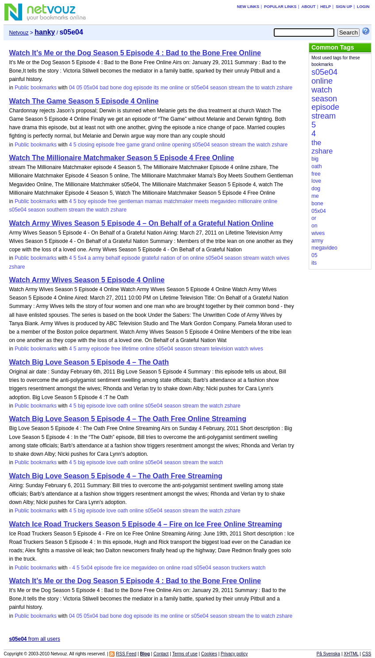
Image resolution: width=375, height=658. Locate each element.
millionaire (250, 201)
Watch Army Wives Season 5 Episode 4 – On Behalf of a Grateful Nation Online (141, 223)
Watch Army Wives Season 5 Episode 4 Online (87, 280)
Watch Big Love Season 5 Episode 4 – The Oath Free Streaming (115, 476)
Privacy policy (234, 653)
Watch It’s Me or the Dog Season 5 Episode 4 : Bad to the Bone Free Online (135, 53)
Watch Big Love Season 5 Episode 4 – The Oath (88, 362)
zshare (284, 88)
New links (248, 6)
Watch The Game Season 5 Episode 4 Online (83, 101)
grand (148, 145)
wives (283, 258)
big (81, 406)
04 (72, 88)
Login (363, 6)
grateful (150, 258)
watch (268, 88)
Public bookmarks (36, 88)
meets (202, 201)
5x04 (86, 568)
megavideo (223, 201)
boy (82, 201)
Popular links (280, 6)
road (187, 568)
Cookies (209, 653)
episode (143, 88)
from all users (34, 639)
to (257, 88)
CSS (366, 653)
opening (181, 145)
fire (118, 568)
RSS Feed (126, 653)
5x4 (82, 258)
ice (126, 568)
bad (103, 88)
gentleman (131, 201)
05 (79, 88)
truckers (240, 568)
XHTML (351, 653)
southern (56, 210)
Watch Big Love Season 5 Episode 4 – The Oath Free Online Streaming (127, 419)
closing (86, 145)
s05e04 (199, 88)
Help (325, 6)
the (250, 88)
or (187, 88)
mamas (153, 201)
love (111, 406)
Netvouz (18, 33)
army (98, 258)
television (222, 349)
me (164, 88)
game (133, 145)
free (120, 145)
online (176, 88)
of (179, 258)
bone (116, 88)
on (185, 258)
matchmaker (178, 201)
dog (127, 88)
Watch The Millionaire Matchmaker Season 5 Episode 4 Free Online (121, 158)
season (218, 88)
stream (237, 88)
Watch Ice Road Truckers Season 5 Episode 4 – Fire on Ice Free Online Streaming (145, 524)
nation (168, 258)
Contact (160, 653)
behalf (113, 258)
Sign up (344, 6)
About (308, 6)
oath (123, 406)
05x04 (91, 88)
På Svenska (328, 653)
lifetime (130, 349)
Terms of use (184, 653)
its (156, 88)
